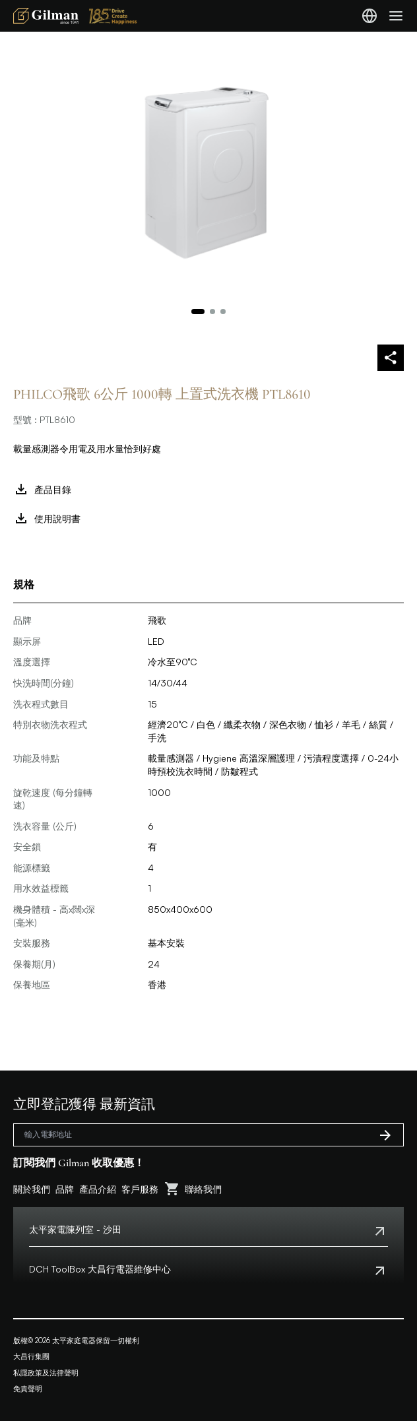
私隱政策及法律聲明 (46, 1372)
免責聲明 (27, 1388)
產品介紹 (97, 1189)
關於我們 (31, 1189)
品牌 (64, 1189)
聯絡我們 (203, 1189)
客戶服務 (139, 1189)
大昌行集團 (31, 1356)
